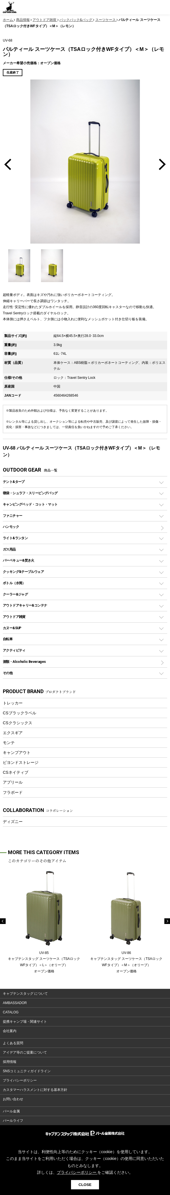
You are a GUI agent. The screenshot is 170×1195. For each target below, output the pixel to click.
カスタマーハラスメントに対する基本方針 (35, 1090)
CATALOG (11, 1012)
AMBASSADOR (15, 1003)
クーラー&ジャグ (15, 594)
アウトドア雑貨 (14, 616)
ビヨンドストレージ (20, 762)
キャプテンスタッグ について (25, 994)
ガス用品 (9, 549)
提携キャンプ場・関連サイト (25, 1022)
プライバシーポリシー (20, 1080)
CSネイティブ (15, 772)
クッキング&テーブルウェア (23, 571)
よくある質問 (13, 1043)
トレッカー (13, 703)
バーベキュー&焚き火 (18, 560)
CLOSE (85, 1185)
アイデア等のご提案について (25, 1052)
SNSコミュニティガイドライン (27, 1071)
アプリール (13, 782)
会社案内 (9, 1031)
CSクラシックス (17, 723)
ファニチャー (12, 515)
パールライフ (13, 1121)
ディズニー (13, 821)
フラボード (13, 792)
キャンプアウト (17, 752)
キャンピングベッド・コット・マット (30, 504)
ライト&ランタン (15, 538)
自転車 (7, 639)
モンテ (9, 742)
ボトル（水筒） (14, 583)
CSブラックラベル (19, 713)
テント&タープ (14, 482)
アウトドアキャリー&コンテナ (25, 605)
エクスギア (13, 732)
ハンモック (11, 527)
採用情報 (9, 1062)
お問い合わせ (13, 1099)
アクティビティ (14, 650)
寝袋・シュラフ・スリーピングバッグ (30, 493)
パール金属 (11, 1111)
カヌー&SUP (12, 628)
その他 (7, 673)
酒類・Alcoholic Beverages (24, 661)
